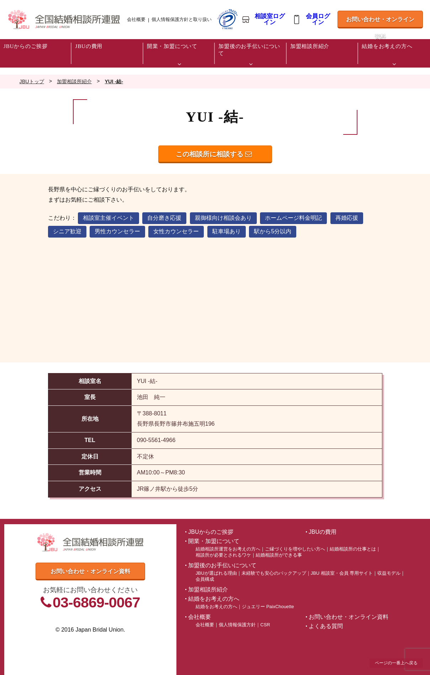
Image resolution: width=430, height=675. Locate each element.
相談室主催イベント (108, 218)
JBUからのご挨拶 (210, 532)
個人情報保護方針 (237, 624)
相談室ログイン (270, 20)
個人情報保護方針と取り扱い (182, 19)
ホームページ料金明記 (293, 218)
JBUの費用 (322, 532)
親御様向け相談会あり (223, 218)
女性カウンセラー (176, 231)
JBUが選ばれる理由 (216, 573)
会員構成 (205, 579)
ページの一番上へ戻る (396, 662)
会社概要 (136, 19)
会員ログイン (318, 20)
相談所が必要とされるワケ (223, 555)
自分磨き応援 (164, 218)
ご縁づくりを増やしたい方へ (295, 549)
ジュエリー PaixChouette (268, 606)
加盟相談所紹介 (208, 589)
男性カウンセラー (117, 231)
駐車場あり (226, 231)
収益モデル (388, 573)
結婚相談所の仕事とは (353, 549)
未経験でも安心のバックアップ (273, 573)
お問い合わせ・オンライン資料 (380, 22)
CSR (265, 624)
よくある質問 (326, 626)
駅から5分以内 (272, 231)
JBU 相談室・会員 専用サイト (342, 573)
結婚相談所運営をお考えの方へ (228, 549)
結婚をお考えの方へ (216, 606)
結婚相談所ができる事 (279, 555)
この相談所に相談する (213, 154)
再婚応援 (346, 218)
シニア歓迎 (67, 231)
